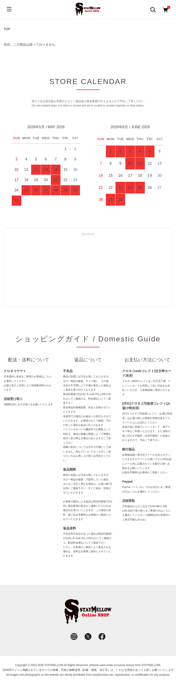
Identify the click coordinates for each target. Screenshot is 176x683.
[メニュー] (9, 9)
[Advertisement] (88, 270)
